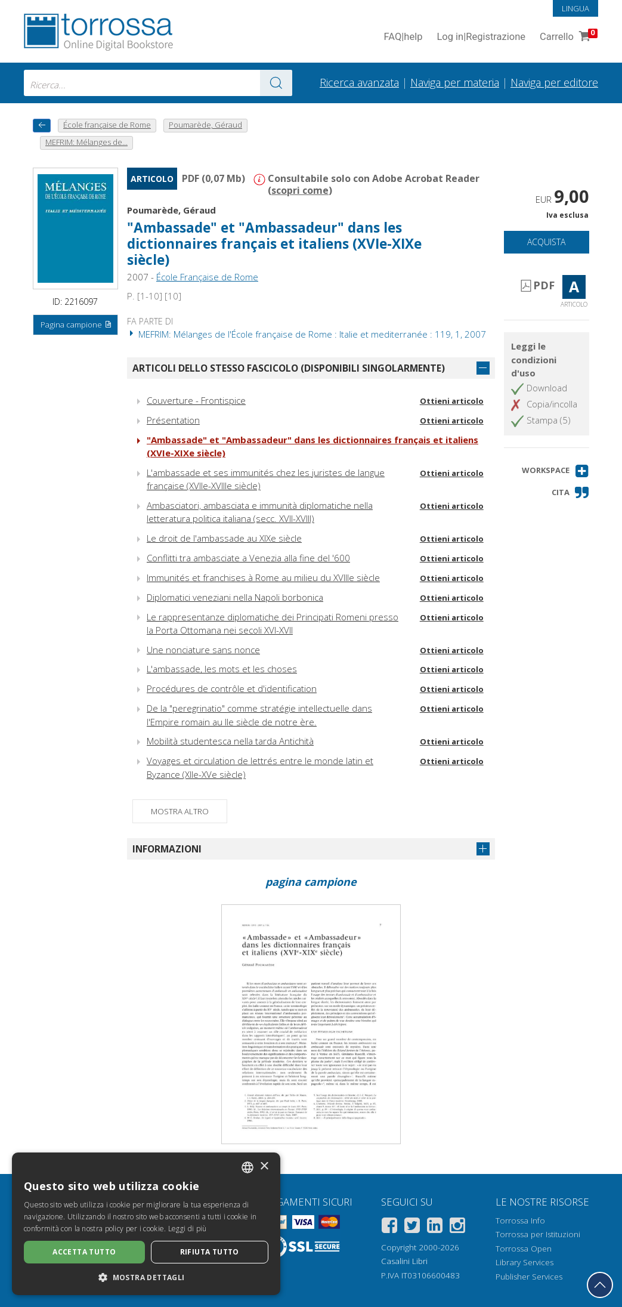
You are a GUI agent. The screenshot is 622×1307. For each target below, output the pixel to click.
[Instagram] (457, 1227)
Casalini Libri (404, 1261)
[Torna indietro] (42, 125)
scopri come (300, 190)
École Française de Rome (207, 277)
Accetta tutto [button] (84, 1252)
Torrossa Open (524, 1248)
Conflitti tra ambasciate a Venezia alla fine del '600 (248, 558)
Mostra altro (180, 811)
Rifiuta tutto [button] (209, 1252)
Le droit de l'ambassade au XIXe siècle (224, 538)
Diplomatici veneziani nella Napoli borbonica (235, 597)
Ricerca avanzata (359, 82)
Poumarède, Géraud (171, 210)
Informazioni (167, 848)
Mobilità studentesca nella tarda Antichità (230, 741)
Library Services (524, 1262)
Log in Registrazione (481, 37)
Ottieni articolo (452, 401)
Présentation (173, 420)
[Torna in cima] (600, 1285)
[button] (555, 471)
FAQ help (402, 37)
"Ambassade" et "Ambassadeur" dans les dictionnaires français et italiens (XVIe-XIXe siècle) (274, 244)
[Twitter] (412, 1227)
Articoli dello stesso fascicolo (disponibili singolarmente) (288, 368)
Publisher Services (529, 1276)
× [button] (263, 1166)
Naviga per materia (454, 82)
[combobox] (158, 83)
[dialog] (146, 1223)
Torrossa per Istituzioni (538, 1234)
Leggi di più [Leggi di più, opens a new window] (187, 1228)
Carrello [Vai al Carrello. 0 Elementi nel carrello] (567, 37)
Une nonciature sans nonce (203, 650)
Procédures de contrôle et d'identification (232, 688)
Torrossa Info (520, 1220)
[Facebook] (389, 1227)
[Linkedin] (435, 1227)
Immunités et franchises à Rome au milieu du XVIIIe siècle (263, 577)
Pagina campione (76, 325)
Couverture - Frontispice (196, 400)
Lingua (575, 8)
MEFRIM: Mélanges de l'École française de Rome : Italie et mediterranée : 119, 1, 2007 (306, 334)
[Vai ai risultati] (276, 83)
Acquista (546, 242)
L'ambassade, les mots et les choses (222, 669)
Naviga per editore (554, 82)
